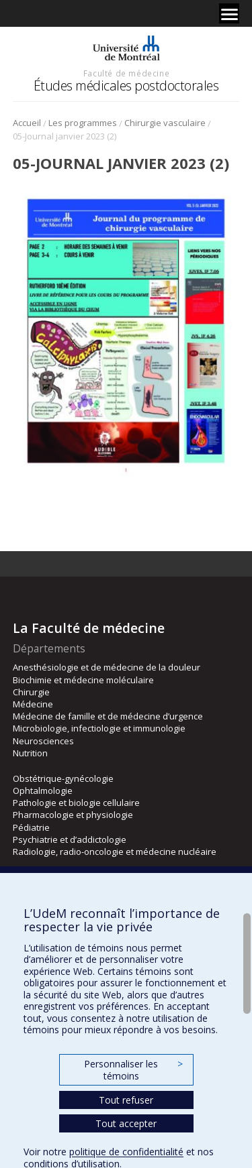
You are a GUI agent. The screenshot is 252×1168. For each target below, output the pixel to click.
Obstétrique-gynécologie (63, 778)
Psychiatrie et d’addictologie (69, 839)
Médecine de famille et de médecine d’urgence (108, 716)
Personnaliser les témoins (133, 1069)
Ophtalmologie (43, 790)
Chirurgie (31, 692)
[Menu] (229, 13)
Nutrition (30, 753)
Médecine (33, 704)
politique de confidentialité (126, 1151)
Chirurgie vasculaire (165, 123)
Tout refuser (126, 1100)
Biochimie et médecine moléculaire (83, 680)
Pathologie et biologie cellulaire (76, 803)
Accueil (27, 123)
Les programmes (82, 123)
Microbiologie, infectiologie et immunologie (99, 728)
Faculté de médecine (126, 73)
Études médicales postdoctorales (126, 85)
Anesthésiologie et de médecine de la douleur (106, 667)
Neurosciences (43, 741)
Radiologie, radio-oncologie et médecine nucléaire (114, 851)
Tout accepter (126, 1123)
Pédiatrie (31, 827)
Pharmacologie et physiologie (73, 815)
